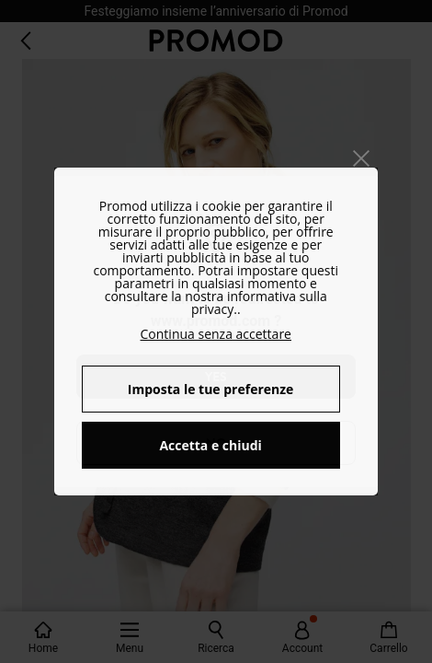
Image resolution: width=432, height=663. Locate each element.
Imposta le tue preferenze (211, 389)
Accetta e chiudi (210, 445)
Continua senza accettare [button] (216, 334)
